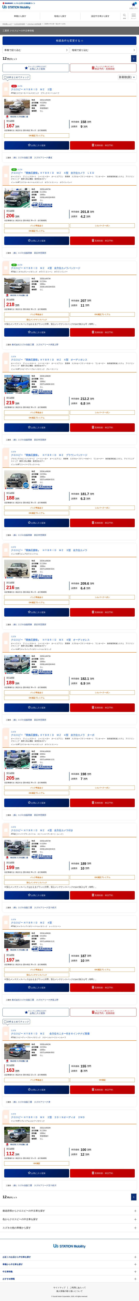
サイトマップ (59, 1287)
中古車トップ (7, 24)
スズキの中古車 (19, 24)
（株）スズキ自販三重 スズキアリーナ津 (31, 1102)
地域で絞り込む (103, 50)
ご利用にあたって (78, 1287)
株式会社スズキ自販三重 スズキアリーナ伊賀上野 (35, 344)
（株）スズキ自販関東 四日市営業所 (29, 253)
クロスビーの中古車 (34, 24)
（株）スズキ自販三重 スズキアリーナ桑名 (32, 157)
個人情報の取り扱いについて (69, 1291)
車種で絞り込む (35, 50)
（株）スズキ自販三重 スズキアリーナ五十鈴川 (34, 907)
